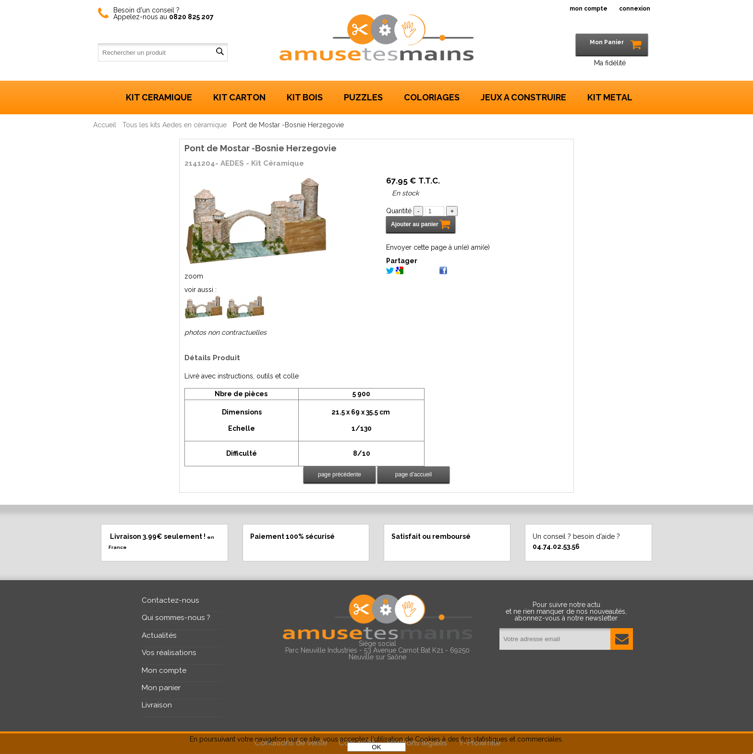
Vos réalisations (169, 652)
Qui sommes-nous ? (176, 617)
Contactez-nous (170, 600)
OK (376, 747)
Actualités (159, 635)
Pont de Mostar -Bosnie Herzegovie (260, 148)
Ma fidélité (610, 63)
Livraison (157, 705)
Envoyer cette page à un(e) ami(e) (438, 247)
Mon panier (161, 687)
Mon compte (164, 670)
